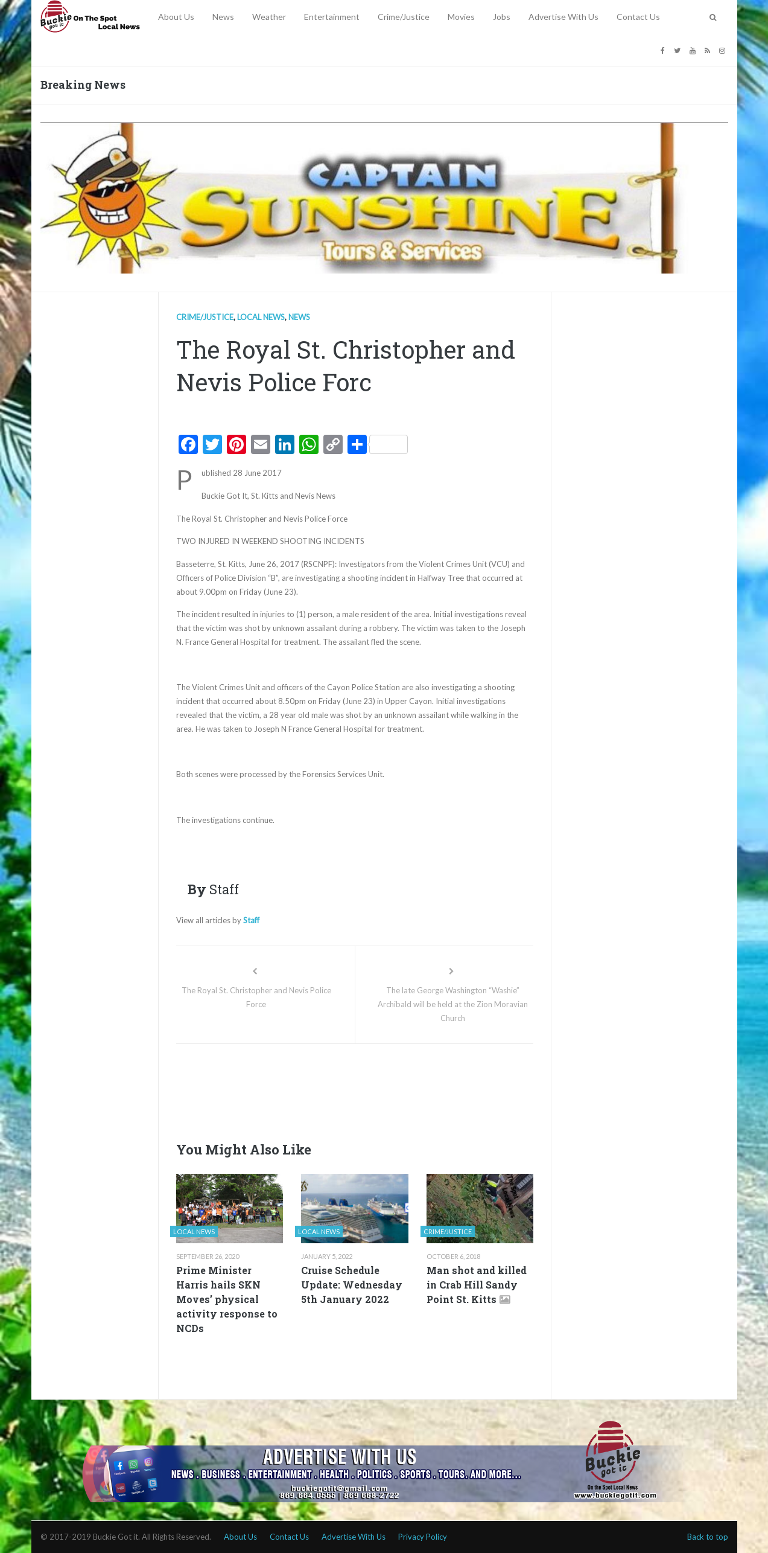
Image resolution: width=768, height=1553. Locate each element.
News (223, 16)
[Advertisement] (395, 1089)
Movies (461, 16)
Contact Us (638, 16)
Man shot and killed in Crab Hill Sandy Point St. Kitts (477, 1284)
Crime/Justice (404, 16)
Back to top (707, 1537)
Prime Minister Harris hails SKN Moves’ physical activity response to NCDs (227, 1299)
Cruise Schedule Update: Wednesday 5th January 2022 (351, 1284)
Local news (261, 317)
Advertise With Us (563, 16)
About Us (176, 16)
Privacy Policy (422, 1537)
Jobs (501, 16)
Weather (269, 16)
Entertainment (332, 16)
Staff (251, 920)
